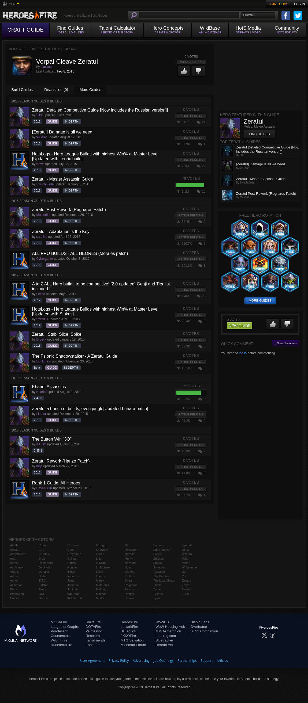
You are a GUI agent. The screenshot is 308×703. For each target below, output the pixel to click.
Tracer (157, 589)
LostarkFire (129, 627)
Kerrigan (101, 545)
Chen (42, 545)
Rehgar (129, 593)
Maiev (100, 580)
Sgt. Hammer (162, 549)
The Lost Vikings (164, 580)
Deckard (44, 567)
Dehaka (44, 571)
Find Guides (259, 134)
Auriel (14, 580)
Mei (127, 545)
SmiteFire (93, 622)
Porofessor (59, 631)
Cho (41, 549)
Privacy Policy (119, 660)
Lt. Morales (103, 567)
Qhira (128, 580)
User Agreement (92, 660)
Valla (185, 558)
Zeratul (186, 589)
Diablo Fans (200, 622)
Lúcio (99, 571)
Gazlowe (73, 545)
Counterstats (60, 636)
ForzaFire (93, 645)
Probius (130, 576)
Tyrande (187, 545)
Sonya (157, 554)
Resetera (93, 636)
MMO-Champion (168, 631)
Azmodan (16, 585)
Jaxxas (46, 67)
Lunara (100, 576)
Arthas (14, 576)
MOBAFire (59, 622)
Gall (41, 593)
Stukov (157, 562)
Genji (70, 549)
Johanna (73, 585)
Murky (129, 558)
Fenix (42, 589)
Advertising (141, 660)
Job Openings (163, 660)
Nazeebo (130, 562)
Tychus (158, 593)
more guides (260, 301)
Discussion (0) (56, 89)
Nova (128, 567)
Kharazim (102, 549)
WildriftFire (59, 640)
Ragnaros (131, 585)
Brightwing (17, 593)
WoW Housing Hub (170, 627)
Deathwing (46, 562)
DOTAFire (93, 627)
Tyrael (157, 598)
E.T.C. (43, 580)
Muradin (130, 554)
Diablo (43, 576)
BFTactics (128, 631)
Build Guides (22, 89)
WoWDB (162, 622)
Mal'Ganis (102, 585)
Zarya (186, 585)
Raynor (129, 589)
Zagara (186, 580)
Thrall (157, 585)
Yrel (184, 576)
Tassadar (159, 571)
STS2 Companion (204, 631)
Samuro (158, 545)
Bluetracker (164, 640)
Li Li (98, 558)
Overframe (199, 627)
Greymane (74, 554)
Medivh (100, 598)
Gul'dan (72, 558)
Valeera (187, 554)
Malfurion (102, 589)
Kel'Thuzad (74, 598)
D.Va (42, 558)
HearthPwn (164, 645)
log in (243, 353)
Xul (184, 571)
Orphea (130, 571)
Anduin (14, 562)
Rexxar (129, 598)
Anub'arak (16, 567)
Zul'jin (186, 593)
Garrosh (44, 598)
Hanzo (71, 562)
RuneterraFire (61, 645)
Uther (185, 549)
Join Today (278, 4)
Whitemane (189, 567)
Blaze (14, 589)
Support (207, 660)
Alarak (14, 549)
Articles (222, 660)
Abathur (15, 545)
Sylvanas (159, 567)
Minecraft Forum (133, 645)
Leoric (100, 554)
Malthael (101, 593)
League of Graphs (65, 627)
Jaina (70, 580)
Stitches (158, 558)
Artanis (14, 571)
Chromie (44, 554)
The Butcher (161, 576)
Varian (186, 562)
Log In (299, 4)
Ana (13, 558)
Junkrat (72, 589)
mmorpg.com (165, 636)
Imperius (73, 576)
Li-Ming (101, 562)
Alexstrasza (17, 554)
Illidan (71, 571)
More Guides (90, 89)
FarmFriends (96, 640)
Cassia (14, 598)
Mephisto (131, 549)
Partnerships (186, 660)
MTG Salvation (132, 640)
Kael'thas (73, 593)
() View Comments (285, 343)
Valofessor (94, 631)
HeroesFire (129, 622)
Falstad (43, 585)
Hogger (72, 567)
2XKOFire (128, 636)
